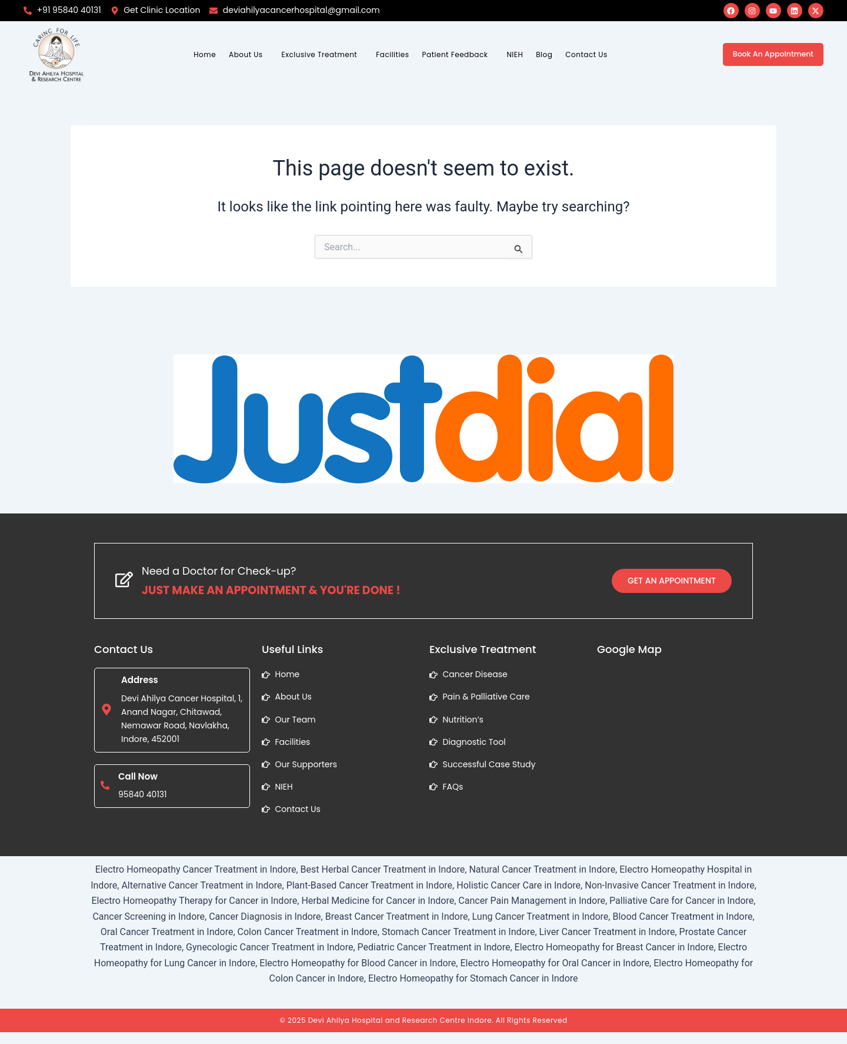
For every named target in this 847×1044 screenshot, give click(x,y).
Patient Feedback (455, 54)
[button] (249, 54)
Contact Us (586, 54)
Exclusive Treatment (320, 54)
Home (205, 54)
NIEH (514, 54)
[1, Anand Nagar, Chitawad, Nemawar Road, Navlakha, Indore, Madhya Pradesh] (675, 756)
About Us (246, 54)
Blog (544, 54)
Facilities (392, 54)
